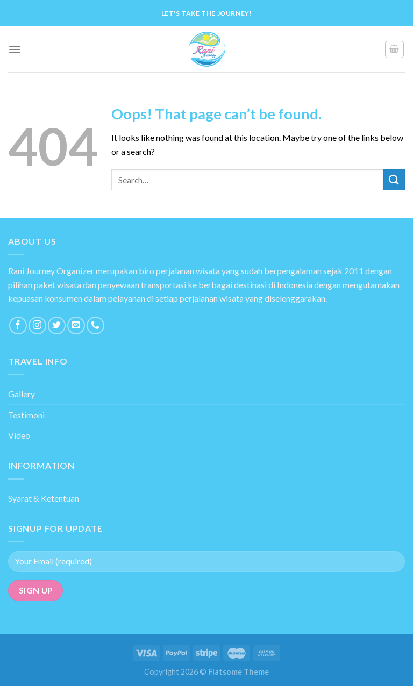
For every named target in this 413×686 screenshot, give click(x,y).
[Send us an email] (76, 325)
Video (19, 435)
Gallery (21, 394)
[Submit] (394, 179)
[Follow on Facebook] (18, 325)
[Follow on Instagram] (37, 325)
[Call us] (95, 325)
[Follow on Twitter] (57, 325)
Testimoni (26, 415)
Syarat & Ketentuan (43, 498)
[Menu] (14, 49)
